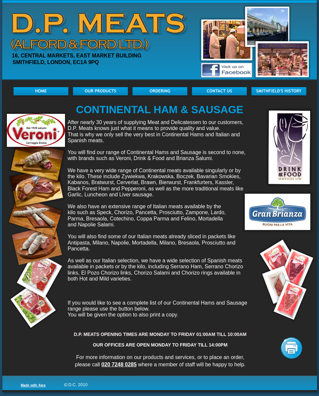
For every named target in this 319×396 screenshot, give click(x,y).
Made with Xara (33, 385)
